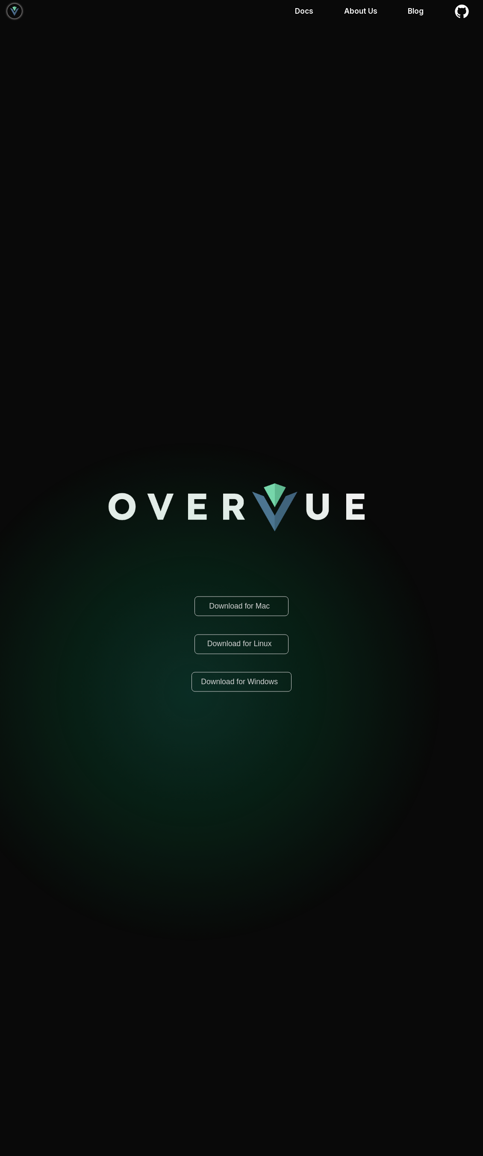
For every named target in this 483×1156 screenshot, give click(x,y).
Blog (416, 11)
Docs (304, 11)
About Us (360, 11)
